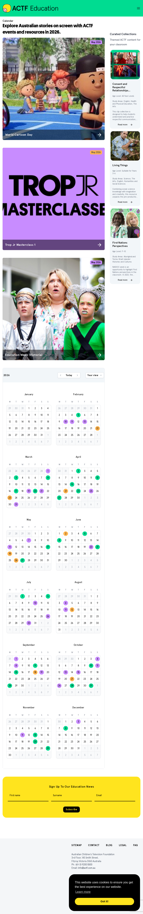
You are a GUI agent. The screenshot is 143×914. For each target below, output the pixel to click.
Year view (94, 375)
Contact (93, 845)
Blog (109, 845)
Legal (123, 845)
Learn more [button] (83, 891)
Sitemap (77, 845)
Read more (125, 124)
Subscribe (71, 809)
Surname (57, 795)
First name (15, 795)
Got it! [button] (104, 901)
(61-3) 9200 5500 (84, 864)
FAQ (135, 845)
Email (99, 795)
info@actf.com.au (86, 867)
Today (69, 375)
